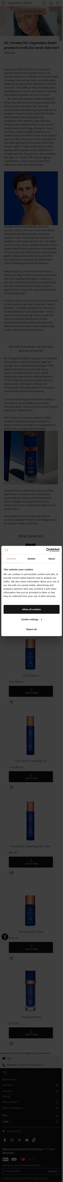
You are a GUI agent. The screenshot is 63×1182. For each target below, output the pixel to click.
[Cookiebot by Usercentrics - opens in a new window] (46, 550)
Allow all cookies (31, 609)
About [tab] (51, 558)
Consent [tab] (11, 558)
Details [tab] (31, 558)
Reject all (31, 629)
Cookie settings (31, 619)
